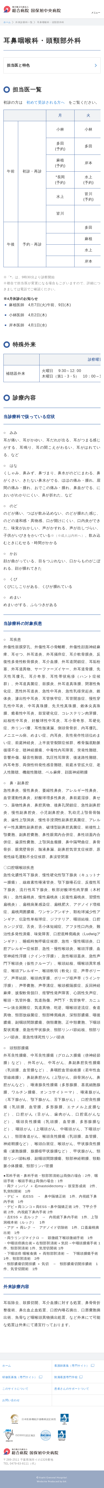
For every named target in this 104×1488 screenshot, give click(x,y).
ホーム (7, 22)
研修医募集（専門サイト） (19, 1377)
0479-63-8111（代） (24, 1463)
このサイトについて (15, 1388)
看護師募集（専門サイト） (71, 1365)
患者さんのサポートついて (71, 1388)
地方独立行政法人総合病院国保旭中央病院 (32, 9)
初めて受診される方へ (45, 102)
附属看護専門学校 (66, 1377)
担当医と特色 (18, 65)
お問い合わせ (11, 1400)
